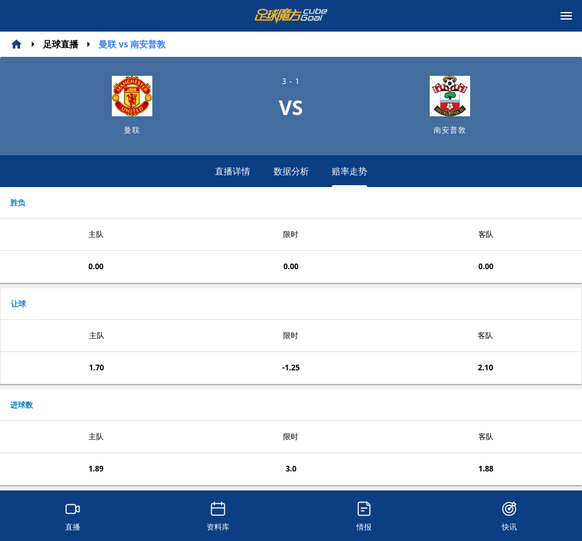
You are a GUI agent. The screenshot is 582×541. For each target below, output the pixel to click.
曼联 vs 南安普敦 (132, 44)
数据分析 (291, 171)
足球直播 (60, 44)
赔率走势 (349, 176)
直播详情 (232, 171)
